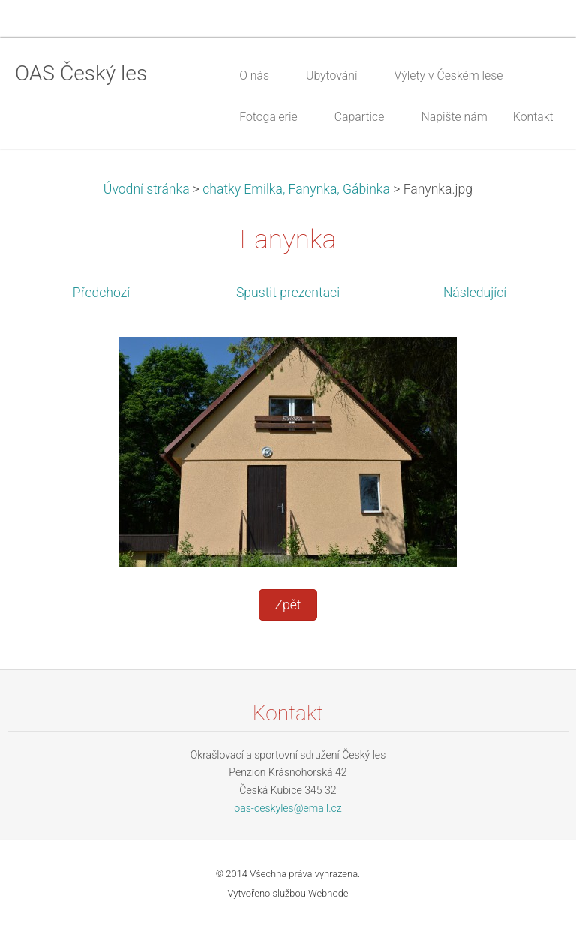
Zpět (287, 604)
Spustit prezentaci (288, 292)
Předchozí (101, 292)
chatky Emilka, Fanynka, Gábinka (296, 189)
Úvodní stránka (147, 189)
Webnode (328, 893)
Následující (474, 292)
